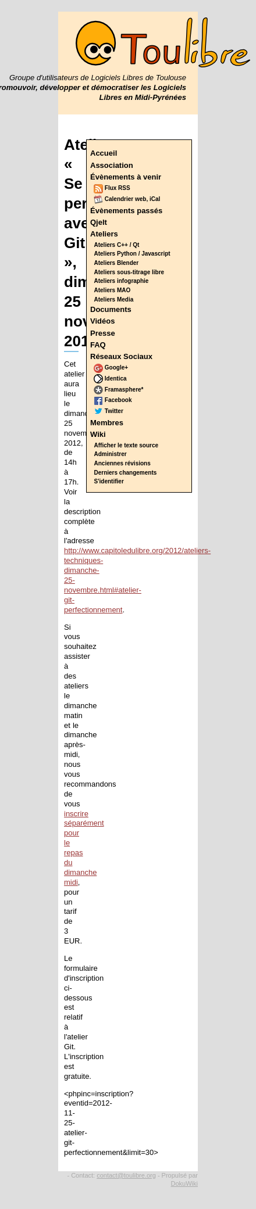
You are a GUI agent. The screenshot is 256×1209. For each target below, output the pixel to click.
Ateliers (104, 233)
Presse (102, 333)
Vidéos (102, 321)
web (140, 199)
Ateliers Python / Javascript (132, 253)
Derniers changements (125, 472)
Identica (110, 378)
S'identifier (109, 481)
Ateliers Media (114, 299)
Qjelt (98, 222)
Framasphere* (118, 389)
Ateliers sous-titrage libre (129, 272)
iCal (155, 199)
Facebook (112, 400)
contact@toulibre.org (126, 1175)
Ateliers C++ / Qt (117, 245)
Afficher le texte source (126, 445)
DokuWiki (184, 1183)
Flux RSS (112, 188)
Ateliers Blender (116, 263)
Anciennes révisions (122, 463)
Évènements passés (126, 210)
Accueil (103, 153)
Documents (110, 309)
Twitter (108, 411)
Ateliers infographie (121, 281)
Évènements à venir (125, 177)
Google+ (111, 367)
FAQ (98, 344)
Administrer (110, 454)
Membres (106, 422)
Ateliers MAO (112, 290)
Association (111, 165)
